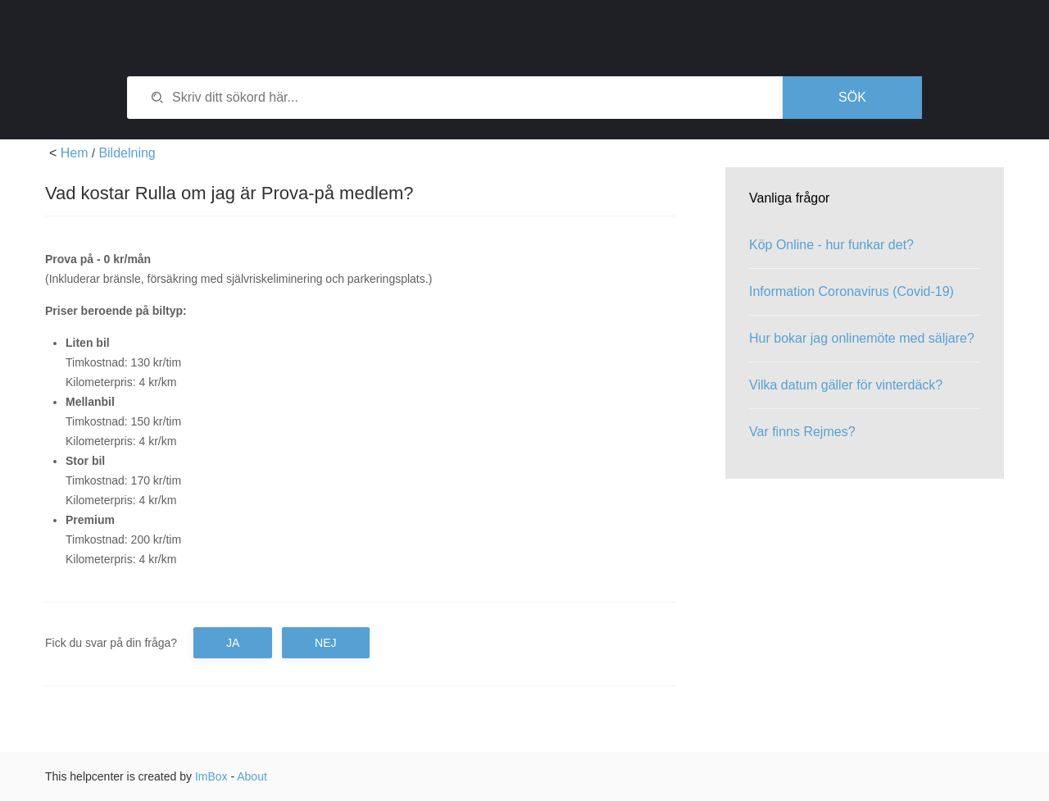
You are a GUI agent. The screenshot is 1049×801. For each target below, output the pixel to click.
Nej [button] (325, 642)
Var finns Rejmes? (802, 432)
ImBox (211, 776)
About (252, 776)
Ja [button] (232, 642)
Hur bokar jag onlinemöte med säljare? (861, 338)
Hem (75, 153)
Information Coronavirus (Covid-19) (851, 291)
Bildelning (126, 153)
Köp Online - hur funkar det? (831, 245)
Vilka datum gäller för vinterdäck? (845, 385)
